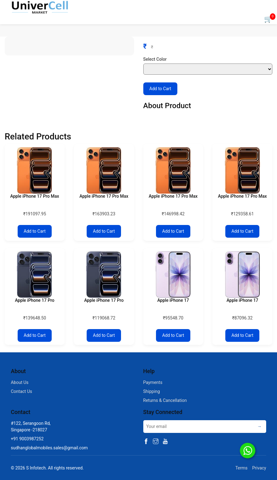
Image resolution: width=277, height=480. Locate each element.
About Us (19, 382)
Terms (240, 467)
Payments (152, 382)
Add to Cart (160, 88)
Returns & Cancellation (165, 400)
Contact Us (21, 391)
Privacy (259, 467)
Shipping (151, 391)
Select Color (155, 59)
